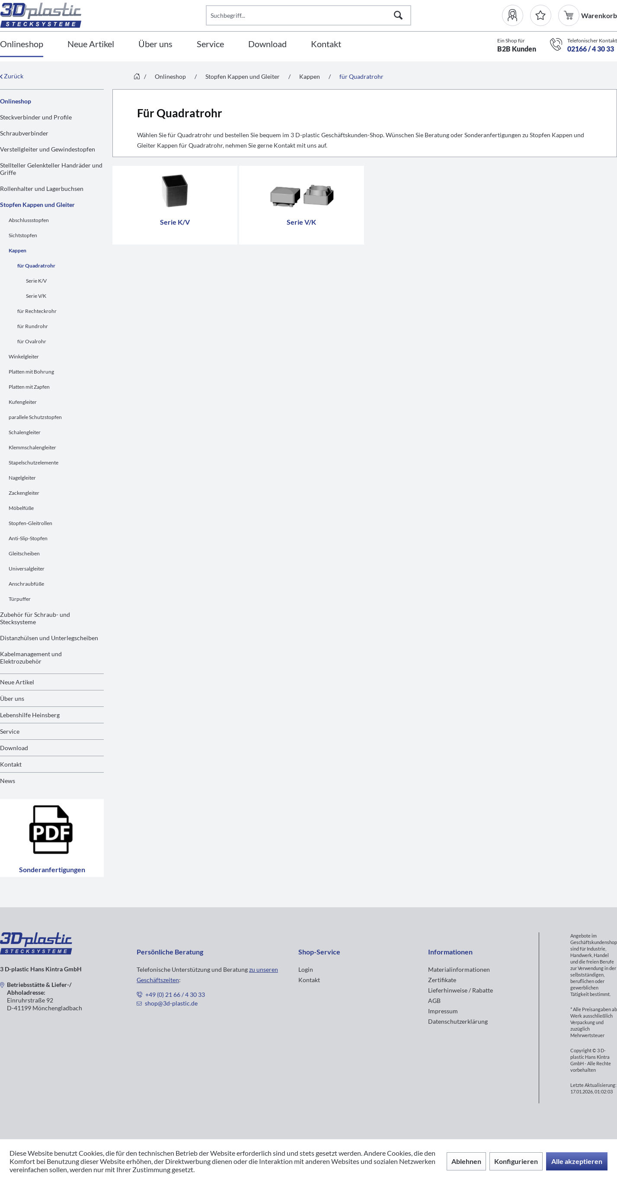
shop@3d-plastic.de (171, 1003)
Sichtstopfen (23, 235)
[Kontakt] (326, 44)
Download (14, 747)
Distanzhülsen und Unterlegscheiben (49, 637)
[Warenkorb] (569, 15)
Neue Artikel (17, 682)
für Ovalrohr (31, 341)
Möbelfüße (21, 508)
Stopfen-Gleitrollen (30, 523)
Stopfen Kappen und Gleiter (37, 204)
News (7, 780)
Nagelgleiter (22, 477)
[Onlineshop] (21, 44)
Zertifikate (442, 979)
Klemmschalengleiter (32, 447)
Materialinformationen (459, 969)
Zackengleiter (24, 493)
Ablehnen (466, 1161)
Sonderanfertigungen (52, 838)
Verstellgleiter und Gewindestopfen (47, 149)
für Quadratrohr (36, 265)
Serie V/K (36, 296)
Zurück (11, 76)
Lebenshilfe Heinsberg (30, 715)
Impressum (443, 1011)
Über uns (12, 698)
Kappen (17, 250)
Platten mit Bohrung (31, 371)
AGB (434, 1000)
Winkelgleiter (24, 356)
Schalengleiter (25, 432)
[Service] (210, 44)
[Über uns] (155, 44)
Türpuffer (20, 599)
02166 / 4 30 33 (590, 49)
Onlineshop (15, 101)
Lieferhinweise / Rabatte (460, 990)
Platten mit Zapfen (29, 387)
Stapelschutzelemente (33, 462)
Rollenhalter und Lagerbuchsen (41, 188)
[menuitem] (516, 15)
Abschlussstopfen (29, 220)
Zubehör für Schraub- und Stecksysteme (35, 618)
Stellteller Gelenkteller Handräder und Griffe (51, 168)
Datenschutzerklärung (458, 1021)
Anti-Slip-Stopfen (28, 538)
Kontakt (11, 764)
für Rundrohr (32, 326)
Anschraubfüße (26, 583)
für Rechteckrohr (37, 311)
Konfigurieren (516, 1161)
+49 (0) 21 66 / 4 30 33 (175, 994)
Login (305, 969)
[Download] (267, 44)
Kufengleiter (23, 402)
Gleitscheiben (24, 553)
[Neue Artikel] (90, 44)
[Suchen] (398, 15)
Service (9, 731)
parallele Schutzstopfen (35, 417)
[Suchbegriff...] (309, 15)
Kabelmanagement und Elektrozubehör (31, 657)
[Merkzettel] (540, 15)
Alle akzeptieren (576, 1161)
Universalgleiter (27, 568)
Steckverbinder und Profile (36, 117)
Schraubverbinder (24, 133)
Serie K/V (36, 280)
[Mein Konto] (516, 15)
